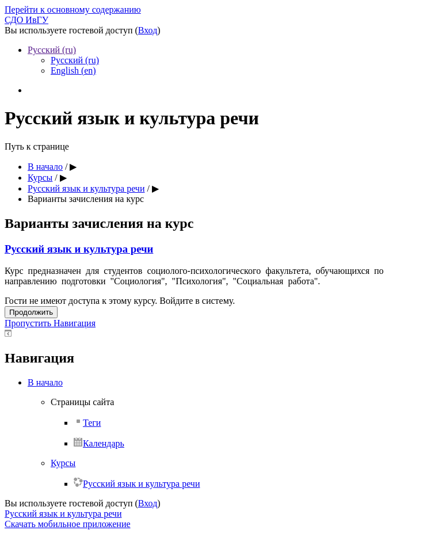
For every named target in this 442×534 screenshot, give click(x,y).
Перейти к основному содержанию (73, 9)
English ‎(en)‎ (73, 70)
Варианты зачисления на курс (86, 199)
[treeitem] (232, 382)
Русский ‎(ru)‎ (52, 50)
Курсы (63, 463)
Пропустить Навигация (50, 323)
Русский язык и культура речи (79, 249)
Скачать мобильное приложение (68, 524)
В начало (45, 382)
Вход (148, 30)
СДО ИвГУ (26, 20)
